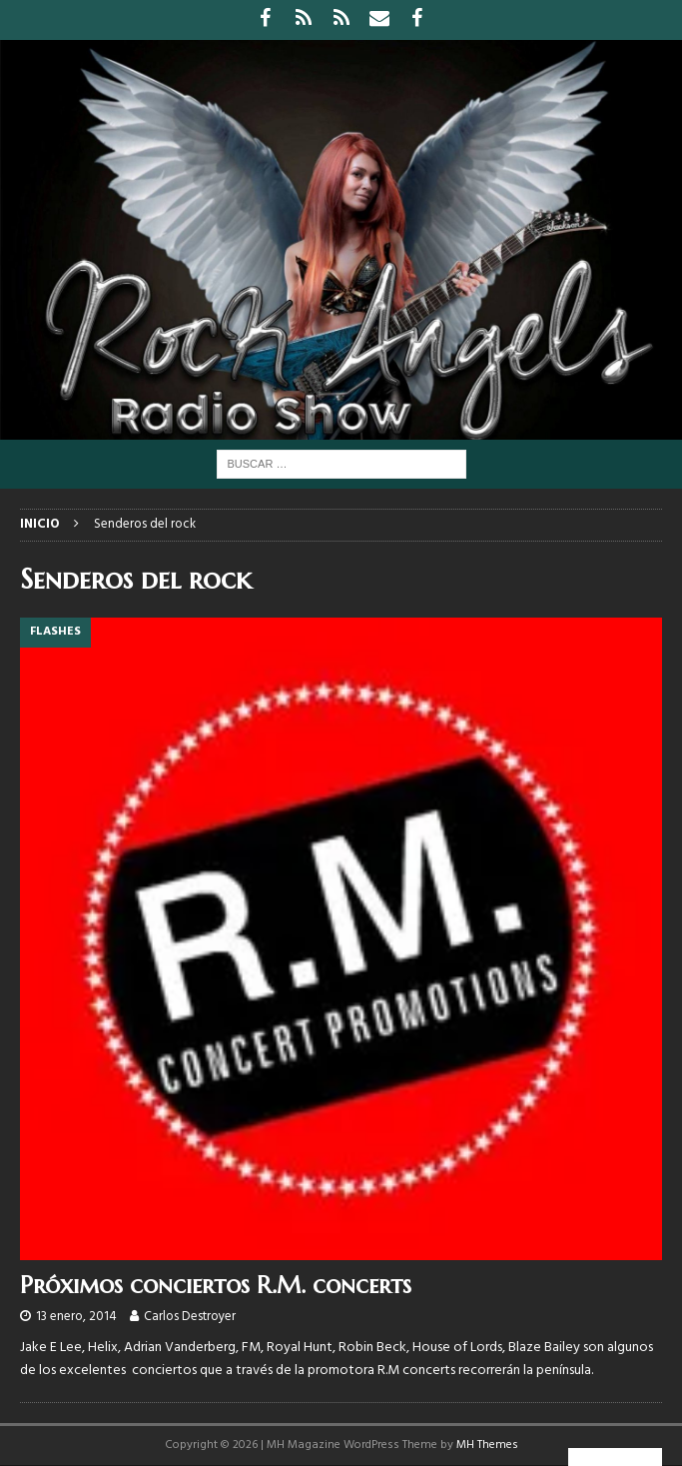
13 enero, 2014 (76, 1316)
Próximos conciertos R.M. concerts (215, 1285)
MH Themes (487, 1445)
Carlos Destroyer (190, 1316)
